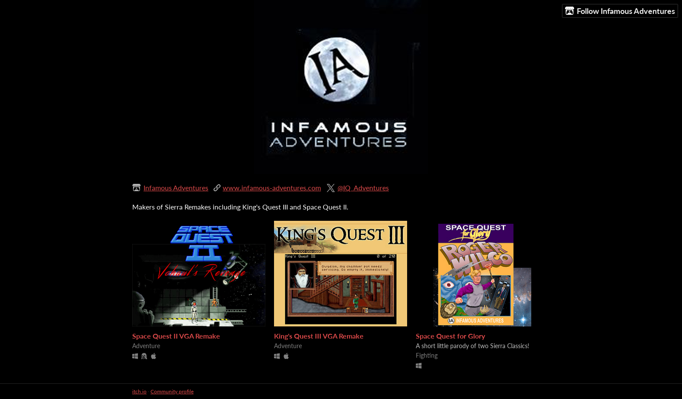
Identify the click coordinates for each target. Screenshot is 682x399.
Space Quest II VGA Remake (176, 336)
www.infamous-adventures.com (272, 187)
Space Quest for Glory (450, 336)
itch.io (139, 391)
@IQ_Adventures (363, 187)
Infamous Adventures (176, 187)
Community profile (172, 391)
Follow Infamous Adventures (620, 11)
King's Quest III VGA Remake (319, 336)
